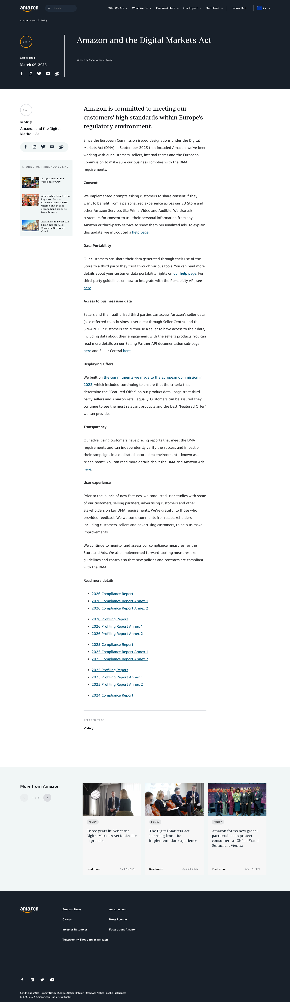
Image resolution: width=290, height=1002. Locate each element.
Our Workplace (165, 8)
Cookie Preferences (116, 979)
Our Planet (212, 8)
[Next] (47, 798)
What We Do (140, 8)
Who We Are (116, 8)
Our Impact (190, 8)
